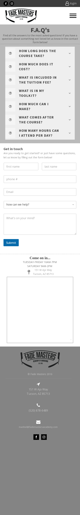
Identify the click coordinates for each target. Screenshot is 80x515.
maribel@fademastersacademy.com (38, 426)
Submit (11, 243)
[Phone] (40, 179)
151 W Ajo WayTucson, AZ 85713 (43, 271)
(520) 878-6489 (38, 410)
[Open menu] (72, 16)
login (73, 3)
